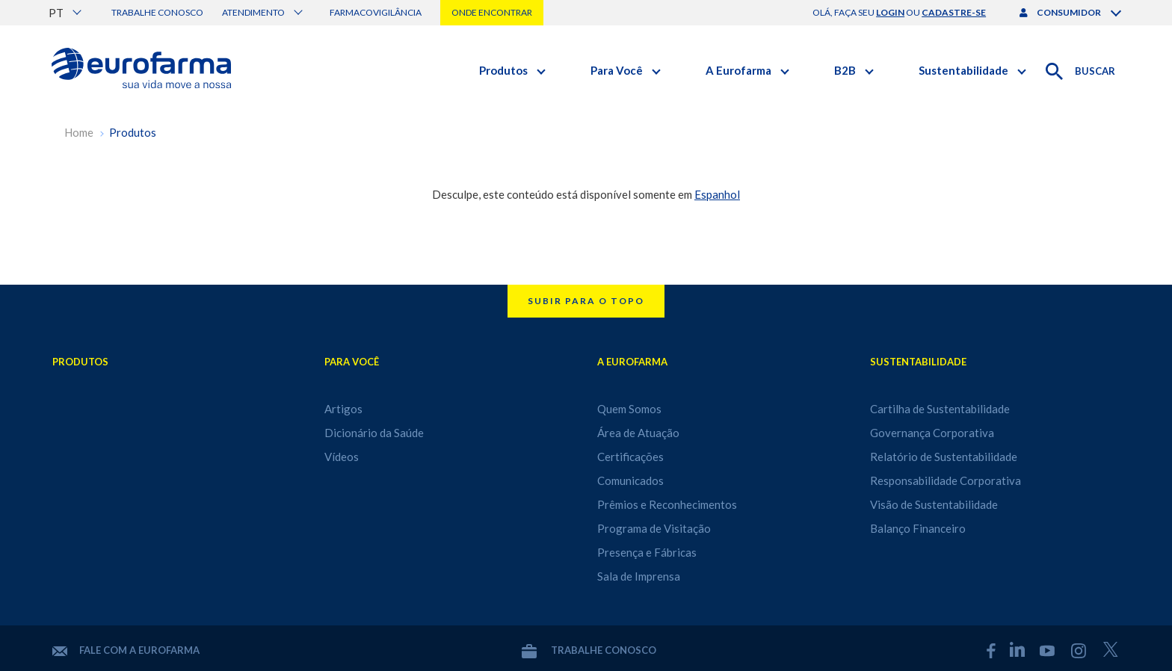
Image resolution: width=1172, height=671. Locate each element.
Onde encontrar (491, 12)
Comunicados (630, 480)
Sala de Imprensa (638, 576)
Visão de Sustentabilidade (934, 504)
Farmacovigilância (376, 12)
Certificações (630, 456)
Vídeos (341, 456)
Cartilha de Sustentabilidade (940, 408)
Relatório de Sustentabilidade (943, 456)
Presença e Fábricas (647, 552)
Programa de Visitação (654, 528)
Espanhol (717, 194)
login (890, 12)
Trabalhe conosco (157, 12)
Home (78, 132)
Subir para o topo (586, 300)
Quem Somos (629, 408)
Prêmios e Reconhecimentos (667, 504)
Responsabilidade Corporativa (945, 480)
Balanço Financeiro (918, 528)
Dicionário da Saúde (374, 432)
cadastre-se (954, 12)
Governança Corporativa (932, 432)
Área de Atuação (638, 432)
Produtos (132, 132)
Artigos (343, 408)
